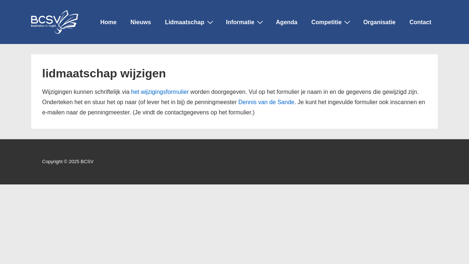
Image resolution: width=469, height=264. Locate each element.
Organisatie (379, 22)
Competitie (331, 22)
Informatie (245, 22)
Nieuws (140, 22)
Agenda (287, 22)
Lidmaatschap (190, 22)
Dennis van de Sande (266, 102)
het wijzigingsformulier (160, 92)
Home (108, 22)
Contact (420, 22)
